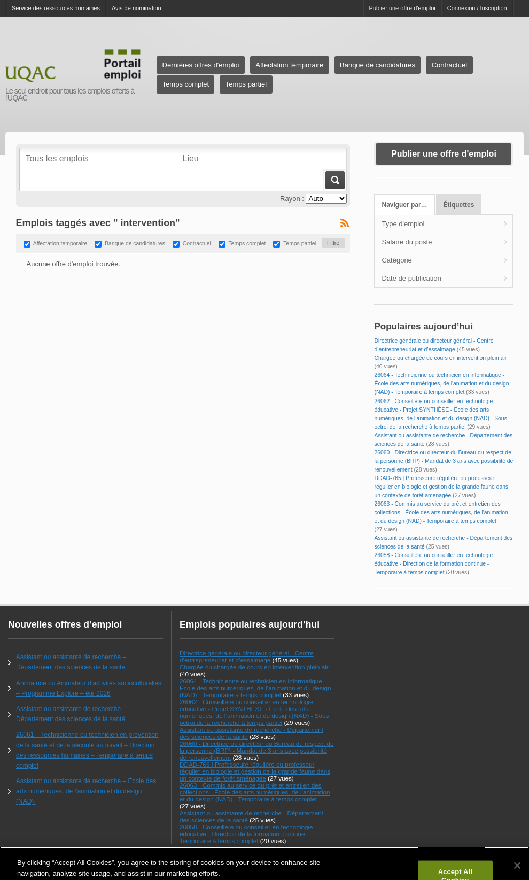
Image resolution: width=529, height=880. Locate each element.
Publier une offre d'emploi (402, 8)
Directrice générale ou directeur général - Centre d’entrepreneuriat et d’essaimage (247, 656)
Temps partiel (246, 84)
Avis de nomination (136, 8)
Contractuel (449, 65)
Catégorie (396, 260)
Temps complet (185, 84)
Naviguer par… (404, 205)
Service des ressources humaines (56, 8)
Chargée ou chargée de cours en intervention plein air (440, 358)
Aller (334, 180)
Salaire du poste (407, 242)
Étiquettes (459, 205)
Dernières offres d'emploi (200, 65)
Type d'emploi (403, 224)
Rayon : (292, 199)
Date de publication (411, 278)
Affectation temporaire (289, 65)
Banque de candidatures (377, 65)
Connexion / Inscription (477, 8)
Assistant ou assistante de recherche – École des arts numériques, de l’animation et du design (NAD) (86, 791)
